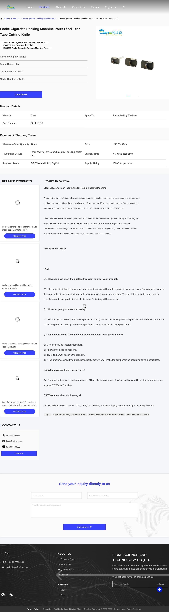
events (95, 7)
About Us (61, 7)
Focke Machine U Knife (138, 414)
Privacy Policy (33, 609)
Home (29, 7)
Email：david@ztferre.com (15, 567)
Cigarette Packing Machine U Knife (70, 414)
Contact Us (78, 7)
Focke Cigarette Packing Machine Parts (38, 19)
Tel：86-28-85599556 (13, 562)
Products (44, 7)
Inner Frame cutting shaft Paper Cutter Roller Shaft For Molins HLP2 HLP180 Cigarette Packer (19, 405)
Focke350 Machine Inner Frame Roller (106, 414)
